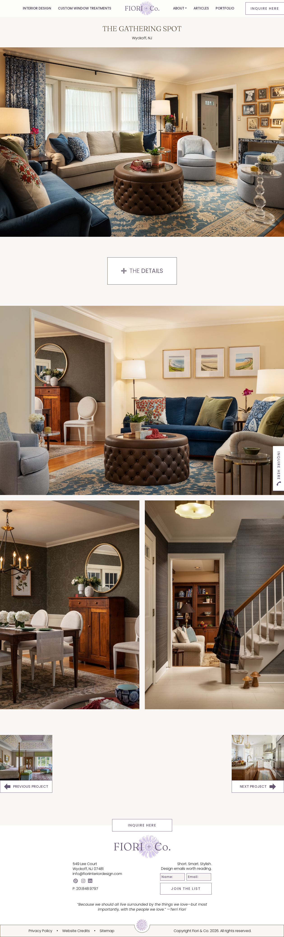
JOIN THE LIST (186, 888)
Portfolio (225, 8)
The (142, 271)
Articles (201, 8)
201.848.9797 (87, 888)
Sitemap (107, 930)
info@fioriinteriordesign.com (97, 873)
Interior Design (37, 8)
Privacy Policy (40, 930)
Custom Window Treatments (84, 8)
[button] (180, 8)
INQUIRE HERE (142, 825)
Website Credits (76, 930)
